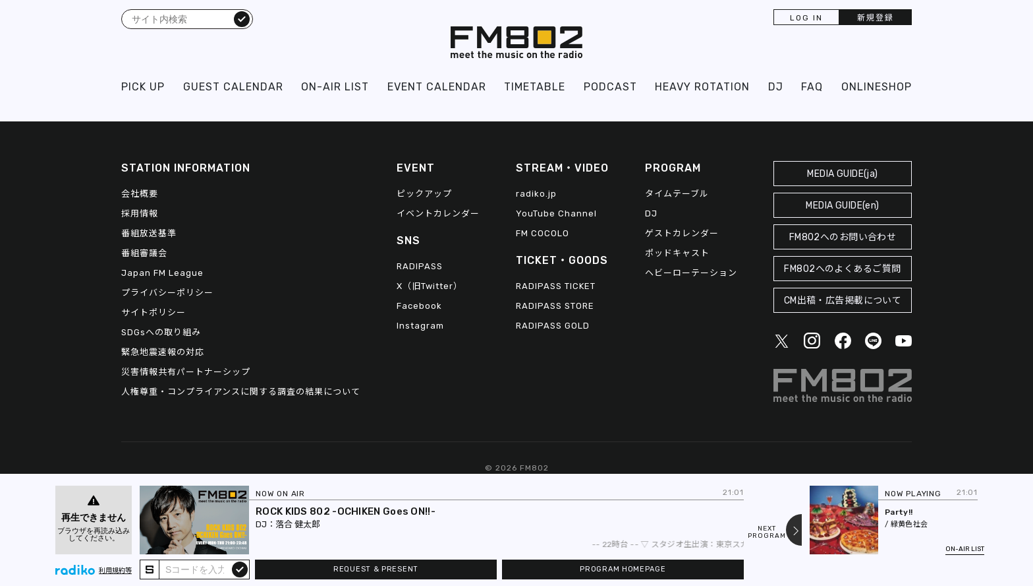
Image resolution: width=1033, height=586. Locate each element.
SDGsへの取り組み (161, 332)
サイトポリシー (153, 312)
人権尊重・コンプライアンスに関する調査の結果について (240, 392)
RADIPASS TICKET (556, 286)
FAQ (812, 87)
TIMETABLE (534, 87)
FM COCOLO (542, 233)
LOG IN (806, 17)
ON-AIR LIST (335, 87)
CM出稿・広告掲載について (843, 300)
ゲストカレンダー (682, 233)
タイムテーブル (677, 194)
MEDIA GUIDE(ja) (842, 173)
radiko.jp (536, 194)
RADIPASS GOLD (553, 326)
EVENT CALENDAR (436, 87)
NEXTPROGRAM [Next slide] (767, 532)
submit (240, 569)
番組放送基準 (149, 233)
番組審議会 (144, 253)
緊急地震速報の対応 (162, 352)
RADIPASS (420, 266)
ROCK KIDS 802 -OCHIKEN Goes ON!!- (345, 511)
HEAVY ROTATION (702, 87)
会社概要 (139, 194)
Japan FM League (162, 273)
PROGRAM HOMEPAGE (622, 569)
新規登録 (875, 17)
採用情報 (139, 213)
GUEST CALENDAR (233, 87)
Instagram (420, 326)
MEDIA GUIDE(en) (842, 205)
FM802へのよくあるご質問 (842, 269)
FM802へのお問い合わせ (843, 237)
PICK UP (143, 87)
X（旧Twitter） (429, 286)
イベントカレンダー (438, 213)
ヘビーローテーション (691, 273)
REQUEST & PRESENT (375, 569)
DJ (775, 87)
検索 (241, 18)
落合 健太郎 (297, 524)
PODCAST (610, 87)
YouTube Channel (556, 213)
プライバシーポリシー (167, 293)
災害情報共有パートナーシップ (185, 372)
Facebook (419, 306)
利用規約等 (115, 571)
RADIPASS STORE (555, 306)
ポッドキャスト (677, 253)
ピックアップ (424, 194)
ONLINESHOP (876, 87)
